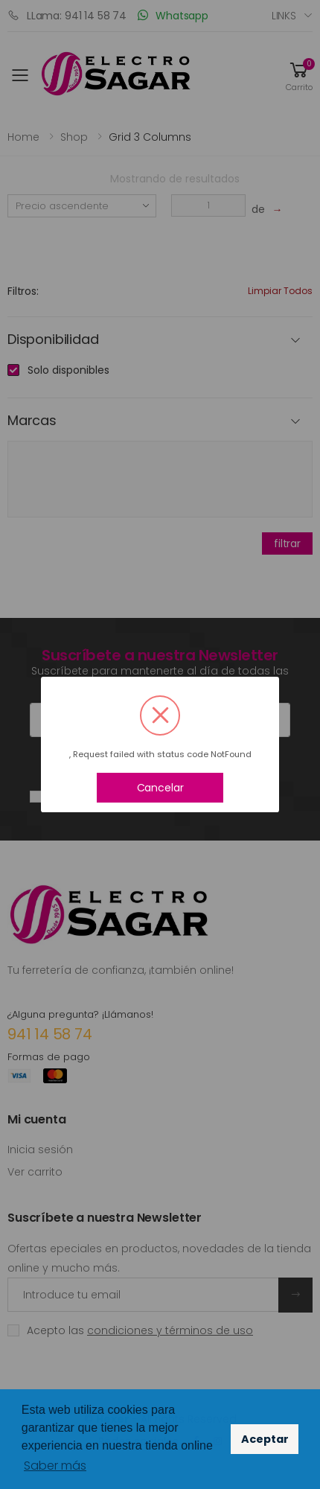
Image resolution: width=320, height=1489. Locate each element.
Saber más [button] (55, 1465)
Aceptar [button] (265, 1439)
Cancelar (160, 787)
